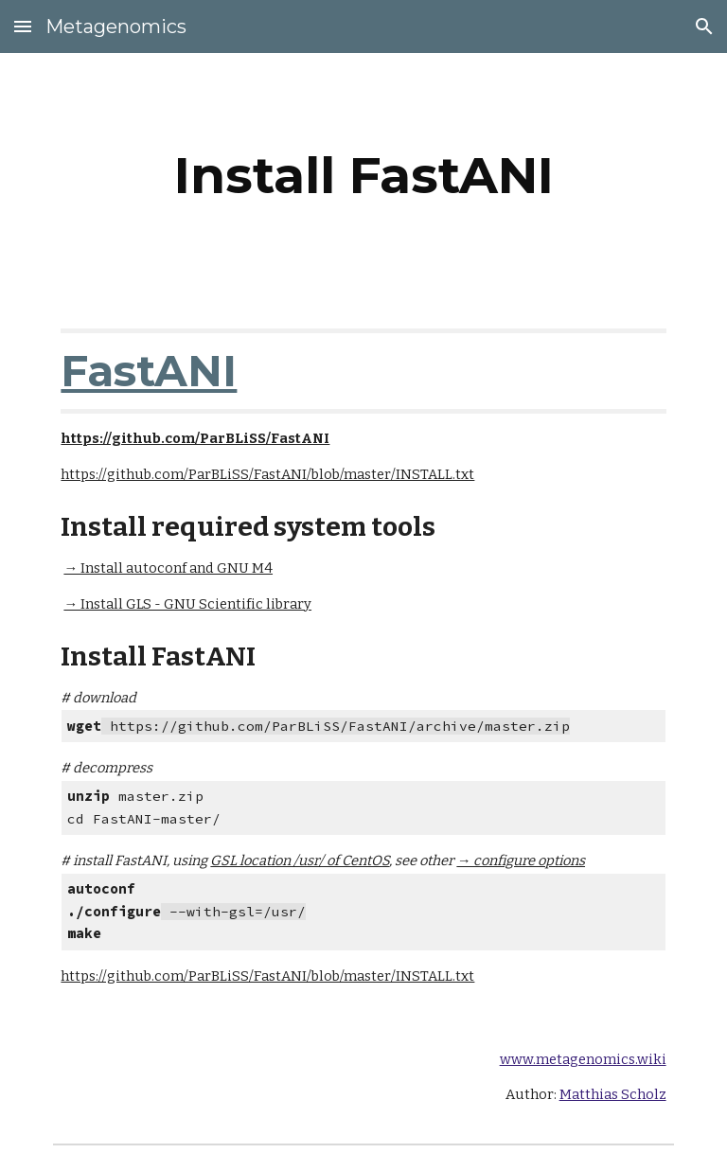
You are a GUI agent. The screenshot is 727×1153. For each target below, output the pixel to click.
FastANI (149, 371)
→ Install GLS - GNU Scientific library (187, 603)
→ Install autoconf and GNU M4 (168, 567)
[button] (22, 26)
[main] (363, 175)
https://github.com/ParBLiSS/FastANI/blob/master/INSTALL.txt (267, 474)
